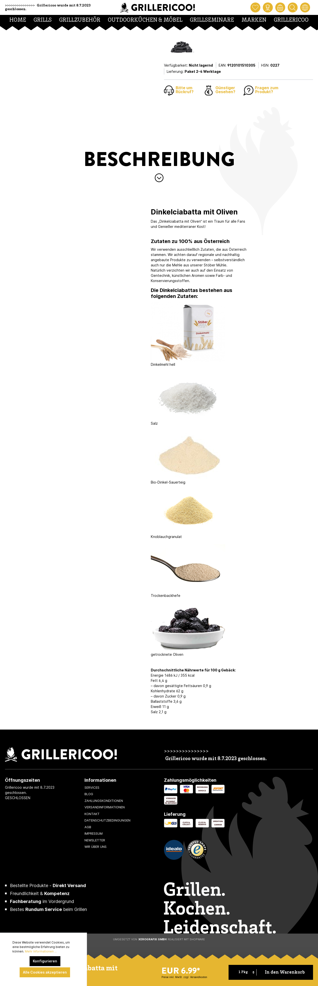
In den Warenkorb (285, 972)
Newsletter (94, 840)
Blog (88, 794)
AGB (87, 827)
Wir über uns (95, 847)
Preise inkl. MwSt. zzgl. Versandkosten (184, 977)
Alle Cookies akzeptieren (45, 972)
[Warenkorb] (280, 7)
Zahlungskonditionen (103, 801)
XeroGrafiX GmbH (152, 939)
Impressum (93, 833)
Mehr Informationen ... (41, 951)
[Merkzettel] (255, 7)
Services (91, 787)
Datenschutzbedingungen (107, 820)
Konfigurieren (45, 961)
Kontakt (92, 814)
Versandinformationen (104, 807)
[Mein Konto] (268, 7)
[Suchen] (293, 7)
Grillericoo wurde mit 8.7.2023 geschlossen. (216, 759)
